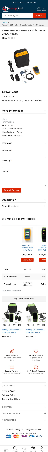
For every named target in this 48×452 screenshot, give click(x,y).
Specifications (10, 206)
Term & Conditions (11, 399)
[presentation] (2, 321)
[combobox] (17, 15)
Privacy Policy (9, 395)
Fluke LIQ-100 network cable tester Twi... (27, 248)
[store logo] (13, 9)
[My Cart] (39, 8)
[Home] (24, 447)
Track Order (31, 2)
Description (9, 199)
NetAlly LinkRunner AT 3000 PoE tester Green (35, 332)
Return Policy (8, 391)
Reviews (7, 142)
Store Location (18, 2)
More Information (13, 110)
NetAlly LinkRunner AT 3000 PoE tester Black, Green (11, 332)
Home (4, 22)
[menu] (6, 448)
